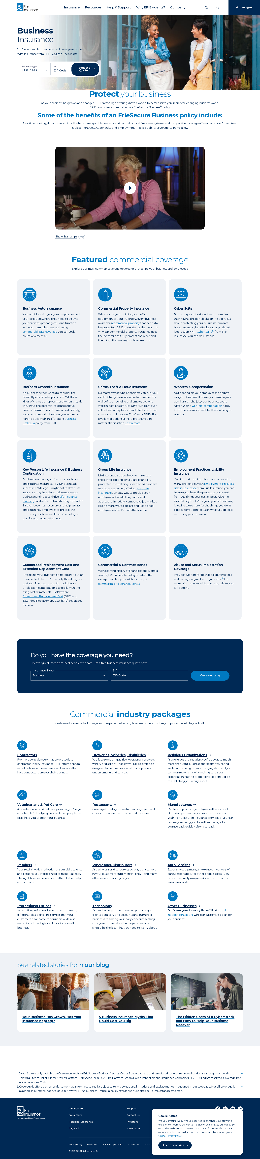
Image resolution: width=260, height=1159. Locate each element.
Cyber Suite (204, 331)
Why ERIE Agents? (145, 7)
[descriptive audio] (81, 237)
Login (218, 7)
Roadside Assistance (81, 1121)
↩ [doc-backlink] (242, 1073)
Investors (132, 1121)
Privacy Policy (75, 1144)
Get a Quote (76, 1108)
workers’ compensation (207, 405)
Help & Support (120, 7)
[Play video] (130, 188)
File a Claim (75, 1115)
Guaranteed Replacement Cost (43, 596)
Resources (99, 7)
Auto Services (179, 865)
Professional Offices (34, 906)
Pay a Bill (74, 1128)
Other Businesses (182, 906)
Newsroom (133, 1128)
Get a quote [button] (208, 675)
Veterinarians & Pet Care (37, 805)
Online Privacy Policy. (170, 1135)
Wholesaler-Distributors (112, 865)
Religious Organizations (187, 755)
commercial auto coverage (40, 331)
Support (131, 1108)
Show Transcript (66, 236)
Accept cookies (173, 1145)
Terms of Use (132, 1144)
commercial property (126, 323)
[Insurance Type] (35, 70)
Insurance (81, 7)
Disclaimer (92, 1144)
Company (168, 7)
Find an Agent (244, 7)
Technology (102, 906)
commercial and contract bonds (118, 583)
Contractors (27, 755)
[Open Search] (207, 8)
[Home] (28, 7)
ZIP (115, 670)
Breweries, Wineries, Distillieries (119, 755)
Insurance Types (44, 670)
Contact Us (133, 1115)
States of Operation (112, 1144)
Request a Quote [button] (84, 69)
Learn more (132, 423)
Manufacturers (180, 805)
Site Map (148, 1144)
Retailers (24, 865)
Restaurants (102, 805)
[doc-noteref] (213, 331)
